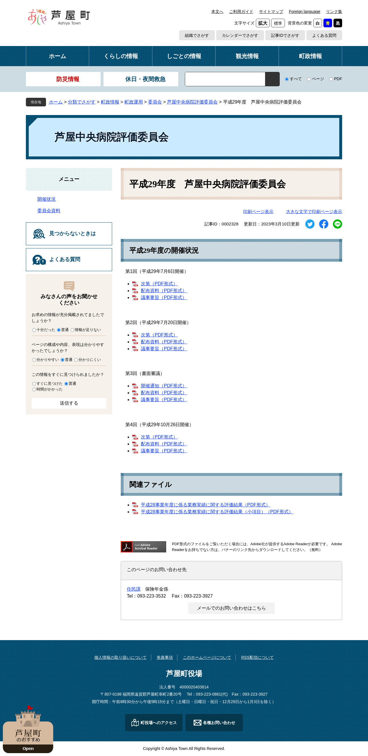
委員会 (155, 101)
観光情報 (247, 56)
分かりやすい (48, 359)
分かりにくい (89, 359)
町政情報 (310, 56)
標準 (278, 23)
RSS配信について (257, 657)
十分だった (46, 330)
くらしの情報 (120, 56)
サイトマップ (271, 11)
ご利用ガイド (241, 11)
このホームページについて (207, 657)
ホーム (57, 56)
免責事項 (165, 657)
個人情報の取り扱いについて (120, 657)
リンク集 (334, 11)
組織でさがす (197, 35)
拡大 (262, 23)
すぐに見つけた (50, 383)
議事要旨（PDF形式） (164, 297)
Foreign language (304, 11)
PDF (338, 78)
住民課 (134, 589)
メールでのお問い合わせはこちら (231, 608)
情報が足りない (88, 330)
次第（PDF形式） (159, 283)
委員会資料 (48, 210)
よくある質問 (324, 35)
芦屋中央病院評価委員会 (192, 101)
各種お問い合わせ (219, 722)
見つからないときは (72, 233)
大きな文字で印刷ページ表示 (314, 211)
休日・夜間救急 (145, 79)
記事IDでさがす (285, 35)
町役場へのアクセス (159, 722)
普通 (65, 330)
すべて (296, 78)
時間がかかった (50, 389)
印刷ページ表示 (258, 211)
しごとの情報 (184, 56)
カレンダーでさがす (240, 35)
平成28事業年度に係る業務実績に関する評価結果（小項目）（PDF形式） (217, 511)
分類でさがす (81, 101)
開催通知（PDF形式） (164, 385)
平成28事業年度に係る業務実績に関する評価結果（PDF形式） (205, 504)
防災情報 (67, 79)
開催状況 (46, 199)
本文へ (217, 11)
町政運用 (133, 101)
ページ (318, 78)
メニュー (69, 179)
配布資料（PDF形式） (164, 290)
